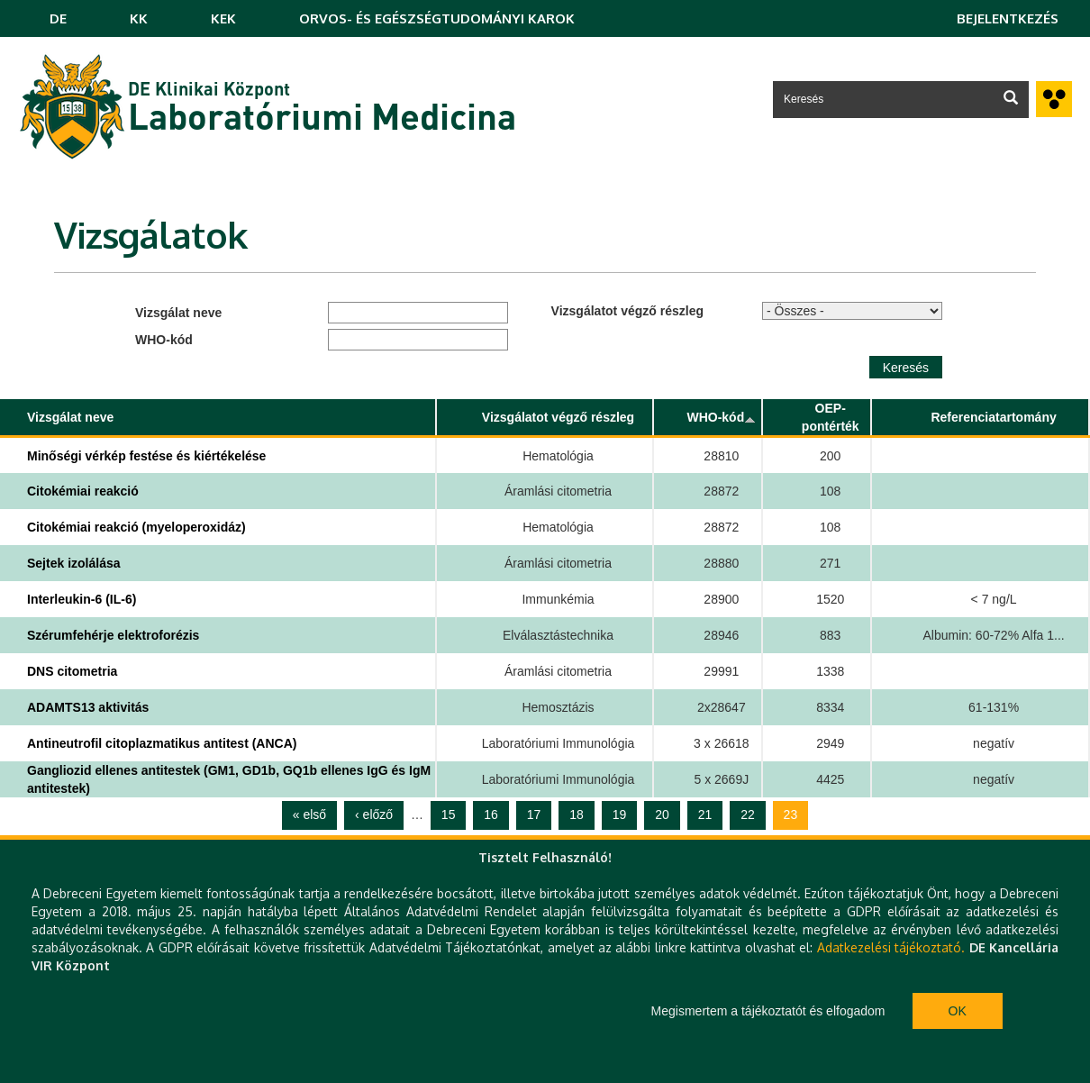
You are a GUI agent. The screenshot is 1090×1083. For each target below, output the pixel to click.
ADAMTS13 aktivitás (88, 707)
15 (448, 814)
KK (139, 18)
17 (534, 814)
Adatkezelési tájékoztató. (891, 947)
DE (58, 18)
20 (662, 814)
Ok (958, 1011)
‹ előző (374, 814)
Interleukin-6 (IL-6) (81, 599)
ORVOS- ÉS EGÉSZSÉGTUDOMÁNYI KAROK (437, 18)
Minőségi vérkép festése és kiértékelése (146, 456)
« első (309, 814)
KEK (223, 18)
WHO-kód (164, 339)
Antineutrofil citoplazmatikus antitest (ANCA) (161, 743)
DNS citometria (72, 671)
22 (747, 814)
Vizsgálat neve (178, 312)
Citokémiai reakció (83, 491)
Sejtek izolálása (74, 563)
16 (491, 814)
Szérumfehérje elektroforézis (113, 635)
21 (705, 814)
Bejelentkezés (1007, 18)
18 (576, 814)
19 (620, 814)
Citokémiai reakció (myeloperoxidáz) (136, 527)
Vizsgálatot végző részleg (627, 311)
